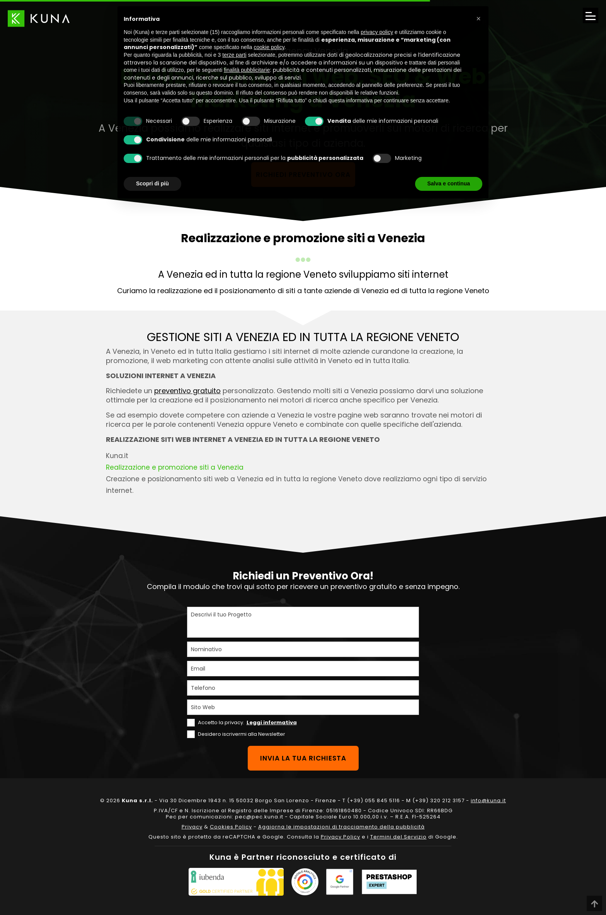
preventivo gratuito (187, 391)
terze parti (234, 55)
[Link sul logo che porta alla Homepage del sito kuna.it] (39, 18)
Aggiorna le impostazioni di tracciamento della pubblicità (341, 826)
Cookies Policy (231, 826)
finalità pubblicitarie (247, 70)
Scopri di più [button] (152, 183)
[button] (478, 18)
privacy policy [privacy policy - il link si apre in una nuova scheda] (377, 32)
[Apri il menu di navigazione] (590, 15)
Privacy (192, 826)
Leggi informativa (272, 722)
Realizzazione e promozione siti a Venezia (174, 467)
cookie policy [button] (269, 47)
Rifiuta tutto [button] (394, 183)
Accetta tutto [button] (453, 183)
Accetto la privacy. (247, 722)
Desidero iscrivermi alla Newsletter (241, 734)
